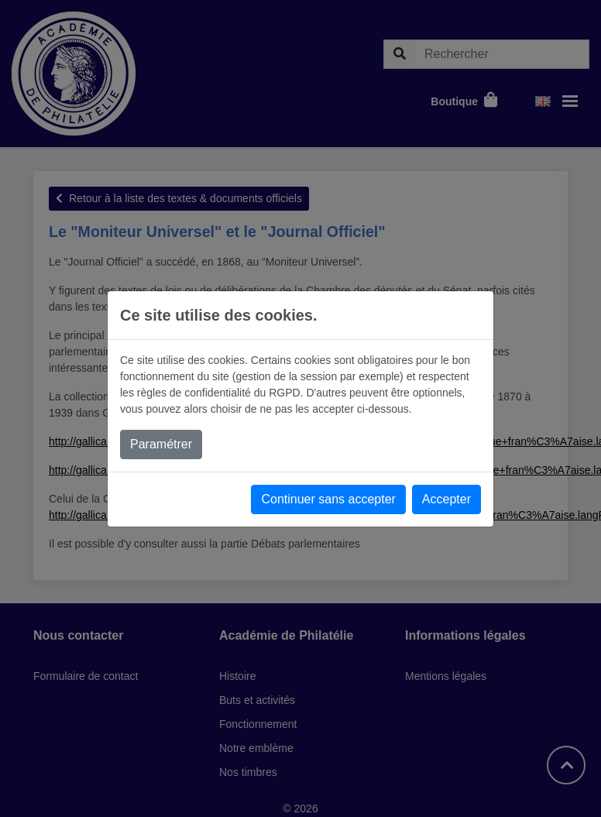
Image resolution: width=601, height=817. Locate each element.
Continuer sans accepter (328, 499)
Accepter (446, 499)
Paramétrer (161, 444)
